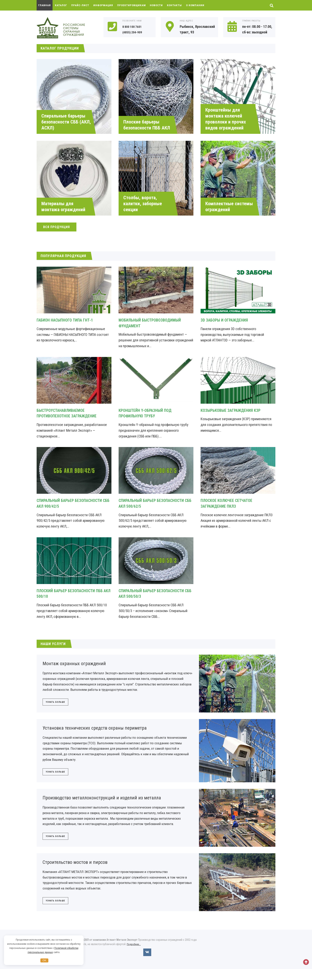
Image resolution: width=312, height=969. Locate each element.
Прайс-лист (81, 5)
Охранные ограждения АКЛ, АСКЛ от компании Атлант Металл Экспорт (66, 28)
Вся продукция (56, 227)
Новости (159, 5)
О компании (199, 5)
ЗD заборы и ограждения (226, 320)
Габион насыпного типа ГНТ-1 (68, 320)
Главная (44, 5)
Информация (104, 5)
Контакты (177, 5)
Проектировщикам (133, 5)
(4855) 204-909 (133, 32)
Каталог (61, 5)
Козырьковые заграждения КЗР (233, 410)
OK (44, 960)
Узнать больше (55, 703)
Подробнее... (134, 948)
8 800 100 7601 (133, 26)
